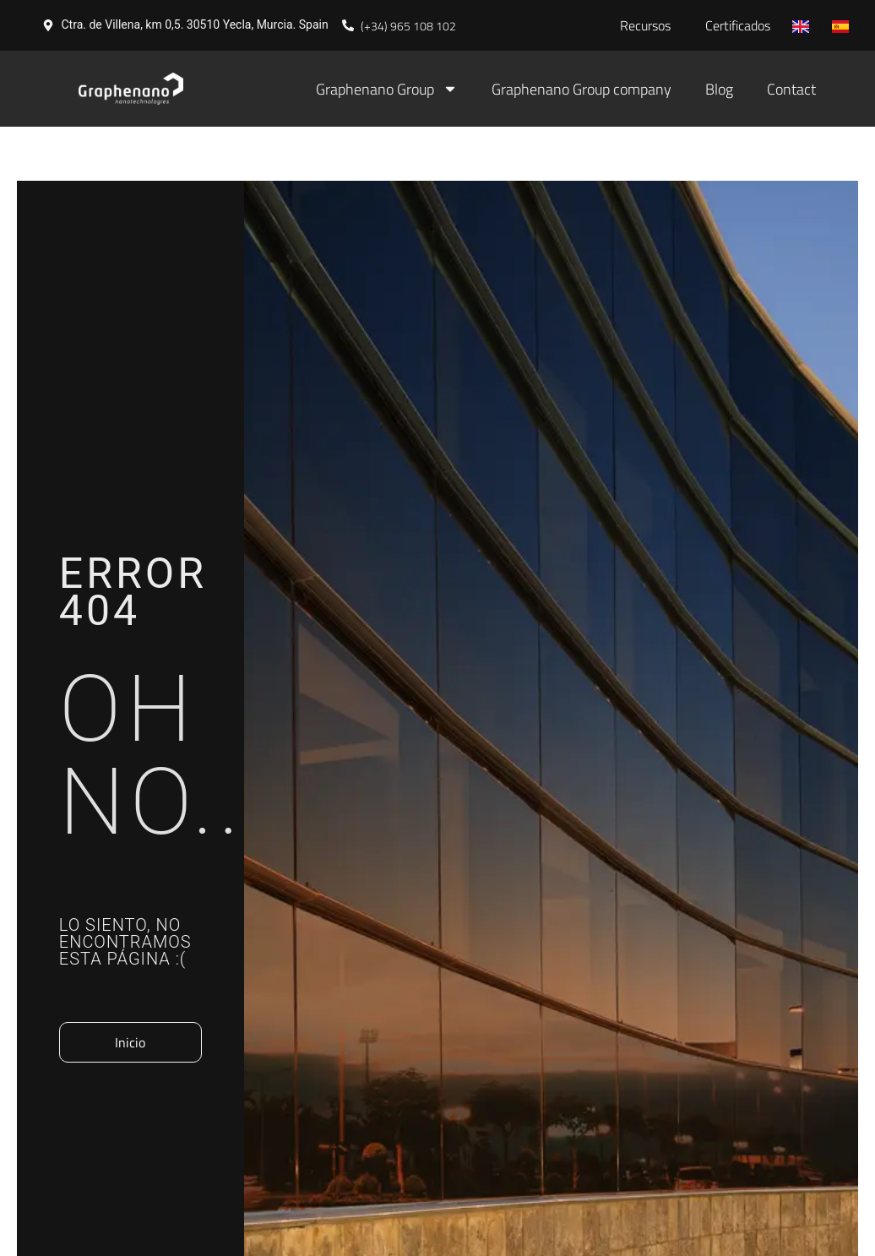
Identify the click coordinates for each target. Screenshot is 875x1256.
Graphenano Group (387, 89)
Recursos (645, 25)
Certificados (737, 25)
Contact (791, 89)
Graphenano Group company (581, 89)
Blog (719, 89)
